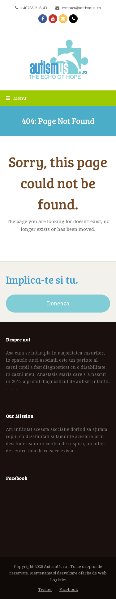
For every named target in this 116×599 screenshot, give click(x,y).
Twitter (45, 589)
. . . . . (11, 388)
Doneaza (58, 303)
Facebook (68, 589)
